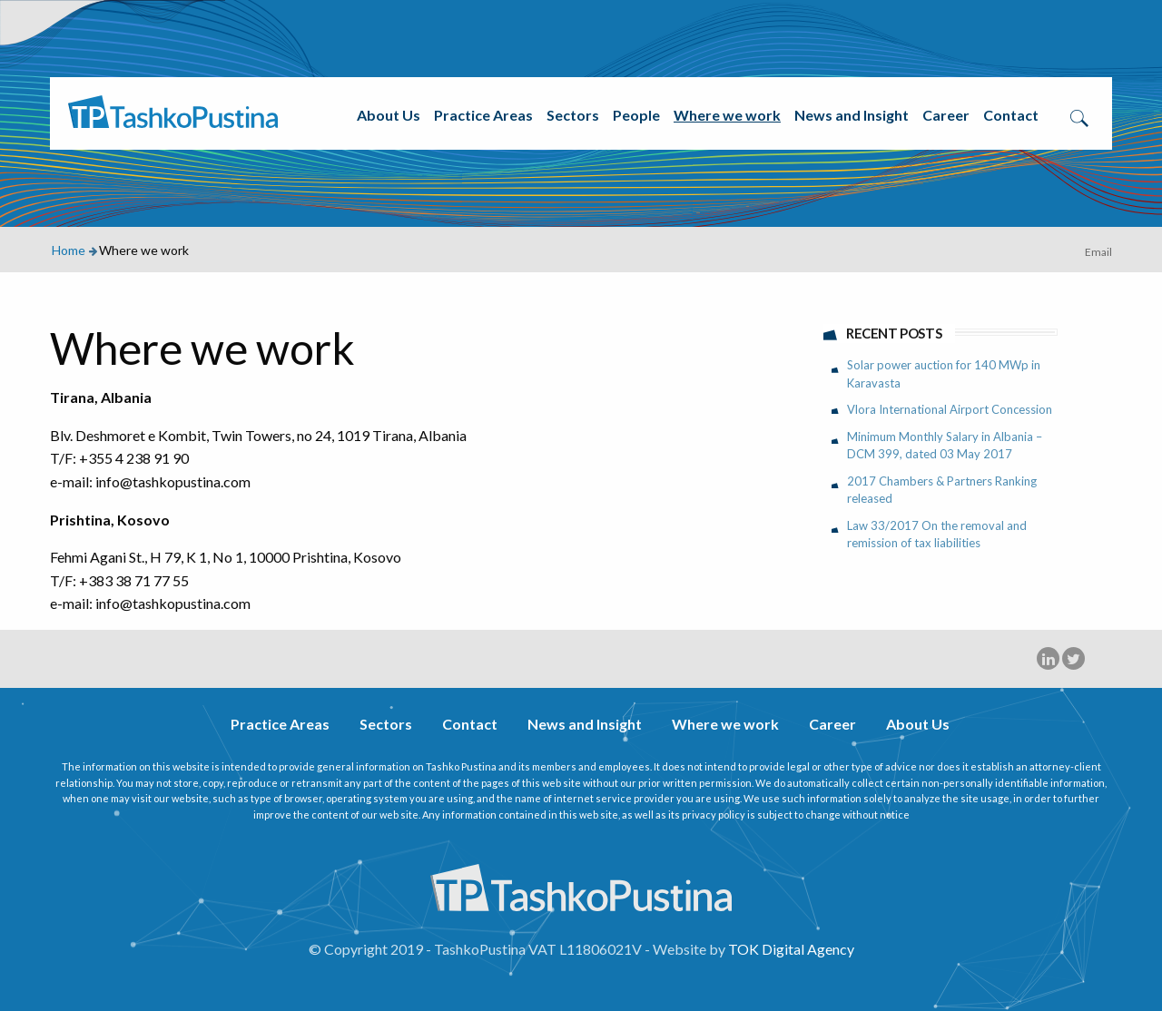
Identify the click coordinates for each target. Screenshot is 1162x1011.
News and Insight (851, 114)
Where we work (727, 114)
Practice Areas (483, 114)
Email (1098, 252)
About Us (388, 114)
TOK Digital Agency (791, 948)
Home (68, 250)
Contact (1011, 114)
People (636, 114)
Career (946, 114)
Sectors (573, 114)
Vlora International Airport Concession (949, 409)
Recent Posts (893, 333)
